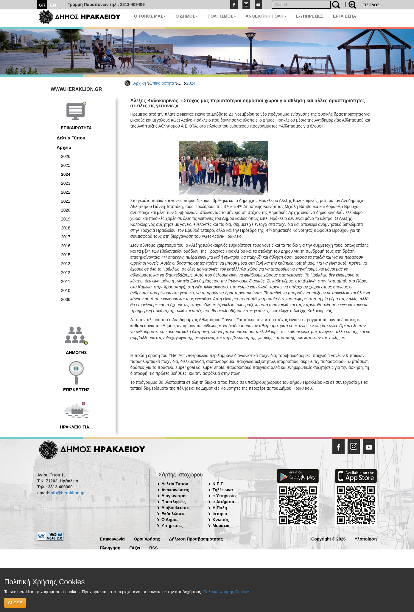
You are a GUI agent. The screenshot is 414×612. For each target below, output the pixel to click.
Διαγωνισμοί (173, 495)
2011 (65, 281)
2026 (65, 156)
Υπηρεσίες (172, 525)
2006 (65, 299)
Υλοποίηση (365, 538)
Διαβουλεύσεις (176, 507)
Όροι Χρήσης (147, 538)
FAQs (134, 547)
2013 (65, 263)
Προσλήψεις (173, 501)
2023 (65, 183)
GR (42, 4)
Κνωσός (221, 519)
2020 (65, 210)
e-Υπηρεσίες (225, 495)
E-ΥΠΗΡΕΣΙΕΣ (309, 16)
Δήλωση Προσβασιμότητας (196, 538)
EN (53, 4)
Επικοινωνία (112, 538)
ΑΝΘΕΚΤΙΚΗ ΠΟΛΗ (266, 16)
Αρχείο (64, 147)
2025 (65, 165)
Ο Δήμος (169, 519)
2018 (65, 228)
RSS (153, 547)
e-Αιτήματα (223, 501)
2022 (65, 192)
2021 (65, 201)
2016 (65, 245)
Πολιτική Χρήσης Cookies (226, 591)
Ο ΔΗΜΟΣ (186, 16)
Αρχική (139, 83)
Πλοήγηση (110, 547)
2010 (65, 290)
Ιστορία (220, 513)
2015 (65, 254)
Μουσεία (221, 525)
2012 (65, 272)
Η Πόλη (220, 507)
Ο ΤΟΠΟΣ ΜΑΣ (150, 16)
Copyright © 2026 (328, 538)
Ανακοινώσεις (175, 489)
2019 (65, 219)
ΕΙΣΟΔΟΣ (370, 5)
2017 (65, 236)
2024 (190, 83)
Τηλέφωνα (223, 489)
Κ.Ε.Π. (219, 483)
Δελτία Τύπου (71, 137)
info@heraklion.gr (67, 492)
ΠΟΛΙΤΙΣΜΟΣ (222, 16)
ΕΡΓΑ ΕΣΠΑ (344, 16)
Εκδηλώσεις (173, 513)
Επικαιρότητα (162, 83)
